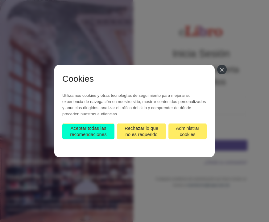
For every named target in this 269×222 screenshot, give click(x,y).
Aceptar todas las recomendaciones (88, 131)
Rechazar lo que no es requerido (141, 131)
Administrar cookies (187, 131)
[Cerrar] (222, 69)
